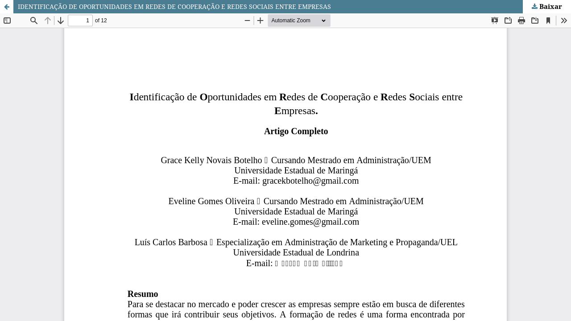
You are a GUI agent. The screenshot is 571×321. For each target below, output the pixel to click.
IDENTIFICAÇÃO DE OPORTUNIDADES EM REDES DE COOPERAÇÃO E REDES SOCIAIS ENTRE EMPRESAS (174, 6)
